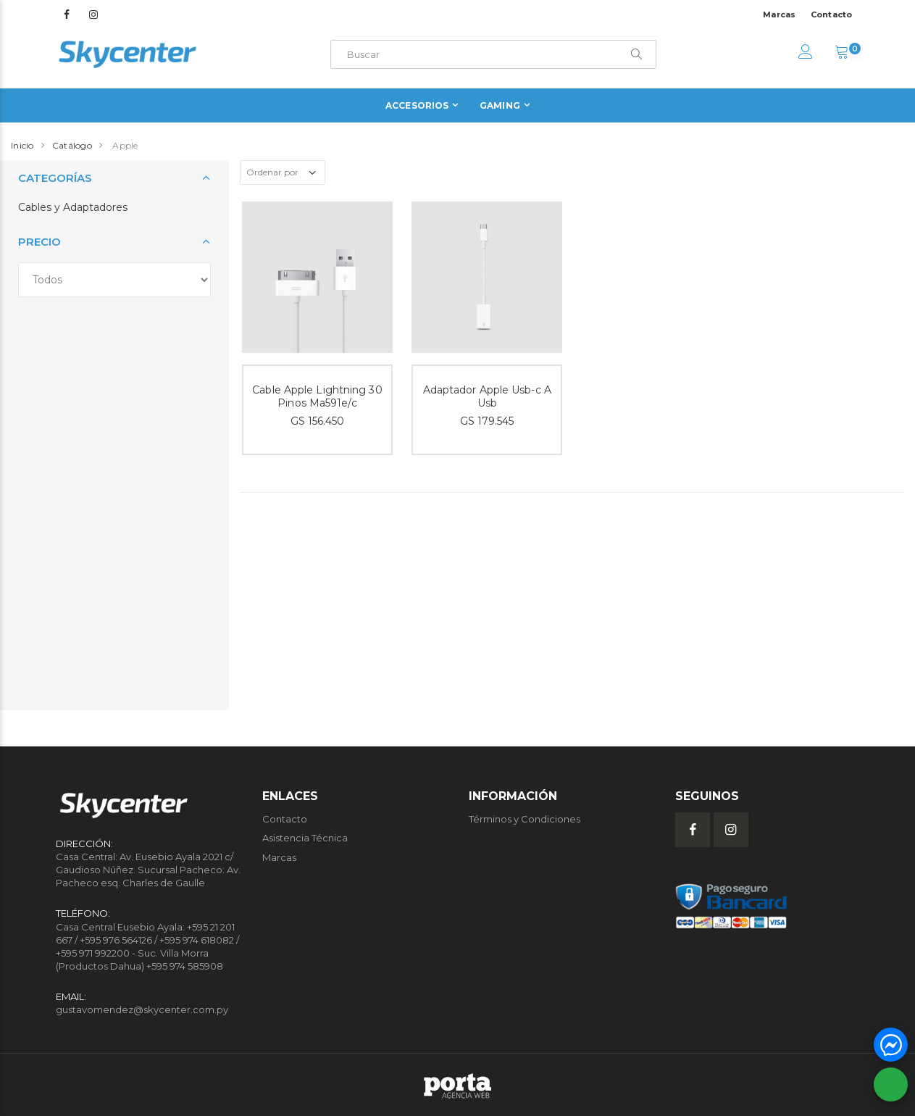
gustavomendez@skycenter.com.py (142, 1009)
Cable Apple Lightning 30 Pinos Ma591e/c (317, 396)
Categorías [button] (55, 178)
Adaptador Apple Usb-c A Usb (487, 396)
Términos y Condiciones (524, 819)
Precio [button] (39, 242)
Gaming (500, 105)
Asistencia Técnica (305, 838)
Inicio (22, 145)
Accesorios (416, 105)
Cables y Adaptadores (73, 207)
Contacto (832, 14)
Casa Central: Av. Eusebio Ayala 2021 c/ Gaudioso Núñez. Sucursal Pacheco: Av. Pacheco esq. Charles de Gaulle (148, 869)
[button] (842, 54)
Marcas (779, 14)
